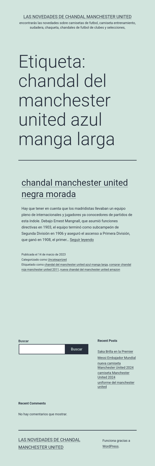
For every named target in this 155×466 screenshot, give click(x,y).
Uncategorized (57, 259)
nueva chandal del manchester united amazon (90, 269)
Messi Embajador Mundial (117, 358)
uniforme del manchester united (116, 385)
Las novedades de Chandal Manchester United (77, 16)
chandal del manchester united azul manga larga (76, 264)
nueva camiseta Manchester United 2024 (116, 365)
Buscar (23, 341)
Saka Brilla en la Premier (115, 351)
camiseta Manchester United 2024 (113, 375)
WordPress (110, 446)
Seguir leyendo (82, 240)
